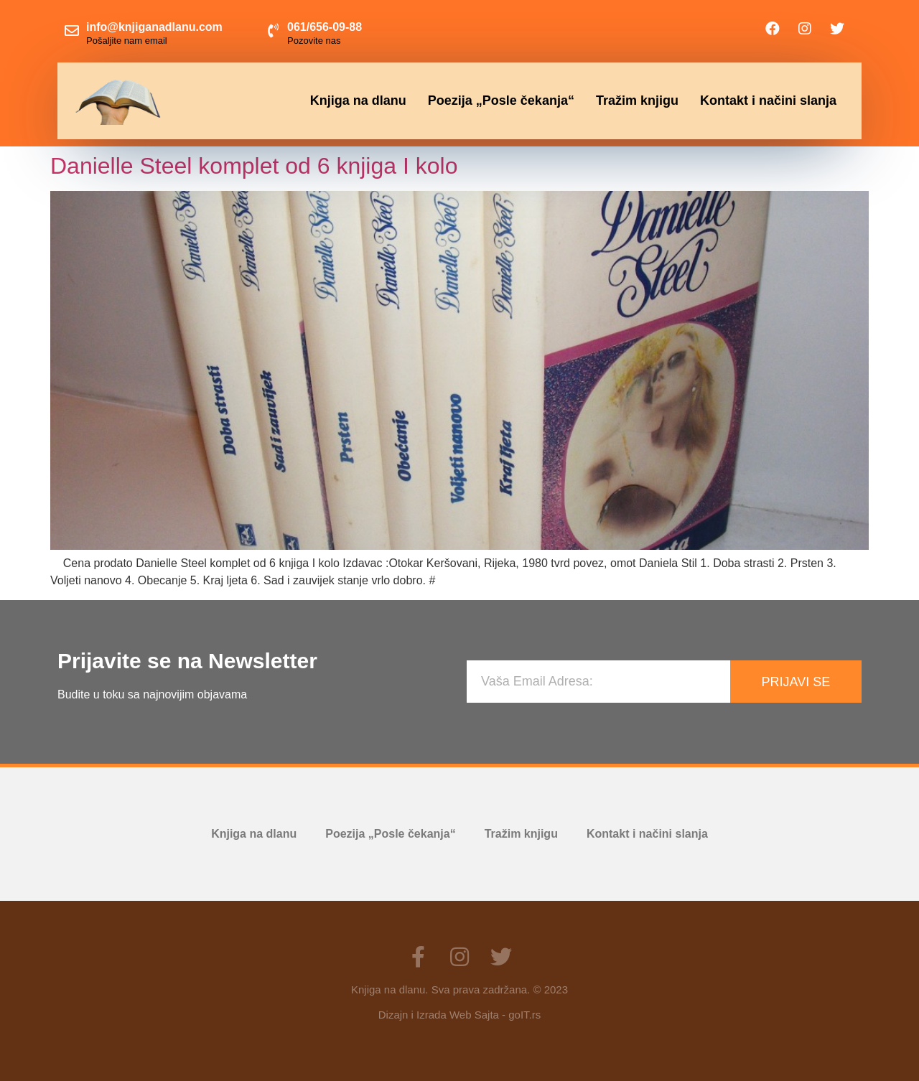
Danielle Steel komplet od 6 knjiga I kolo (253, 166)
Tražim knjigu (637, 100)
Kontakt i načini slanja (768, 100)
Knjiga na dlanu (358, 100)
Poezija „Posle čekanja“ (501, 100)
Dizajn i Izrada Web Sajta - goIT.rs (459, 1015)
